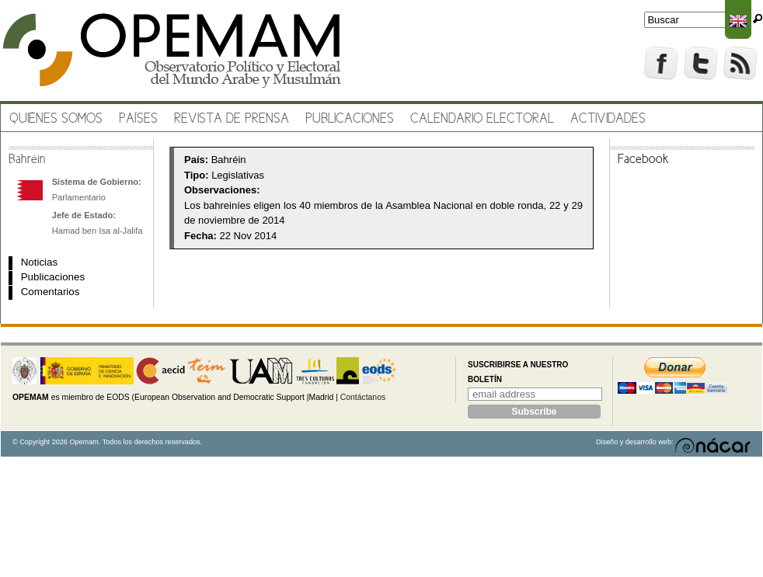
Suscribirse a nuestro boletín (518, 372)
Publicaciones (349, 119)
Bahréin (27, 160)
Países (138, 119)
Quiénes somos (56, 119)
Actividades (608, 119)
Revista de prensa (231, 119)
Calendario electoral (482, 119)
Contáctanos (362, 397)
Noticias (39, 262)
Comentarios (50, 291)
